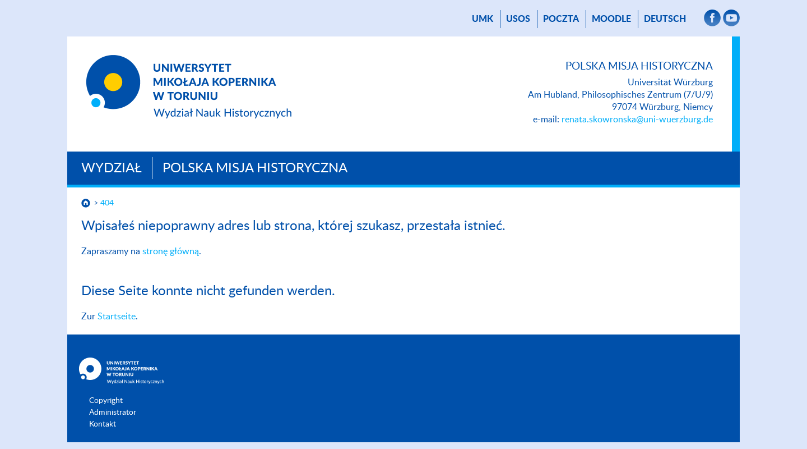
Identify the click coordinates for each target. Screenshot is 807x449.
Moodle (611, 19)
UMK (482, 19)
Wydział (111, 168)
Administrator (112, 412)
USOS (518, 19)
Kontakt (102, 424)
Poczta (561, 19)
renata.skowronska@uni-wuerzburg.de (637, 119)
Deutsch (665, 19)
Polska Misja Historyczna (255, 168)
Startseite (117, 316)
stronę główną (170, 251)
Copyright (106, 401)
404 (107, 203)
